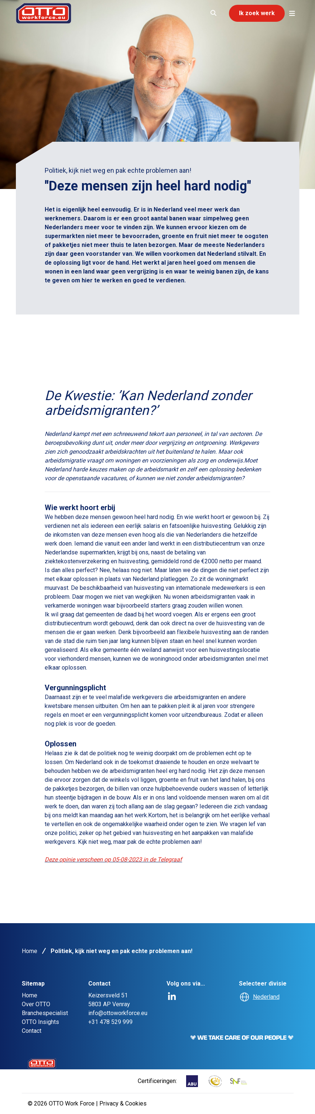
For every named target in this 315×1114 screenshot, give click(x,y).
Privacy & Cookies (123, 1103)
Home (29, 951)
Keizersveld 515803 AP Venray (109, 1000)
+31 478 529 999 (110, 1021)
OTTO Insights (40, 1021)
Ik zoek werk (257, 13)
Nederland (266, 996)
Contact (31, 1030)
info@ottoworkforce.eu (117, 1013)
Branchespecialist (45, 1013)
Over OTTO (36, 1004)
